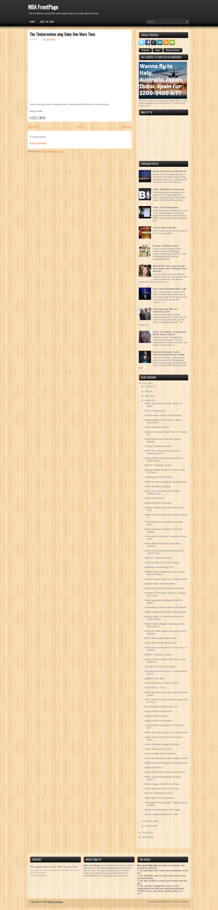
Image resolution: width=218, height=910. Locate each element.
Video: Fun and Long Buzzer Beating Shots (165, 482)
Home (32, 21)
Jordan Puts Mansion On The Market (162, 809)
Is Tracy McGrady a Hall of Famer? (161, 683)
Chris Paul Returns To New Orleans (161, 562)
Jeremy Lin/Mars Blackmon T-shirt (161, 814)
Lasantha (184, 902)
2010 (145, 837)
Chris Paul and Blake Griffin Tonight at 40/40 (166, 758)
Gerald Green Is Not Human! (158, 711)
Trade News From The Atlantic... (160, 798)
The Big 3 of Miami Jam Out (158, 446)
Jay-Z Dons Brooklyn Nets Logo (169, 289)
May (147, 391)
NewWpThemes (163, 902)
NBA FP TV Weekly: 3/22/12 (158, 558)
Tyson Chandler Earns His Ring (159, 753)
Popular (145, 50)
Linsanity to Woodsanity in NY (159, 567)
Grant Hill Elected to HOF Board (169, 171)
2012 (145, 383)
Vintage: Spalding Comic (166, 245)
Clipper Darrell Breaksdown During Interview (166, 763)
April (147, 396)
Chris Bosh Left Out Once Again (160, 666)
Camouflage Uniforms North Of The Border (165, 607)
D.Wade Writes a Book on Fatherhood (163, 415)
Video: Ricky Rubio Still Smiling (159, 643)
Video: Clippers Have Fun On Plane (161, 784)
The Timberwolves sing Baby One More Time (62, 34)
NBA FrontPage (43, 7)
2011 (145, 832)
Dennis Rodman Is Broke (156, 427)
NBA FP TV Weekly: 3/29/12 (158, 465)
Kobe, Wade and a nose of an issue (161, 788)
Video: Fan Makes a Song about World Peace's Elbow (169, 333)
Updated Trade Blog (154, 678)
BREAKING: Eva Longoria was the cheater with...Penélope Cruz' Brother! (170, 268)
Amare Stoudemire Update (157, 486)
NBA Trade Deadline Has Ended (160, 638)
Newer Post (33, 127)
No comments (49, 39)
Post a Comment (38, 143)
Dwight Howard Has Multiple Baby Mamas (165, 612)
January (149, 825)
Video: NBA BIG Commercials (168, 189)
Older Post (126, 127)
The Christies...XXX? (154, 687)
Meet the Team (47, 21)
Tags (157, 50)
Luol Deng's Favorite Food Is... (159, 477)
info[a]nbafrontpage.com (39, 875)
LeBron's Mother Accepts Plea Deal (161, 744)
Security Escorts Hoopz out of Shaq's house (165, 579)
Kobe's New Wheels (154, 498)
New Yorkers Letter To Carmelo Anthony (163, 588)
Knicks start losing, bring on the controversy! (166, 732)
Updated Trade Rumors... (156, 716)
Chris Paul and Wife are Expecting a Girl (165, 310)
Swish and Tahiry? (153, 767)
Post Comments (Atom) (52, 151)
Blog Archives (173, 50)
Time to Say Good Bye (164, 227)
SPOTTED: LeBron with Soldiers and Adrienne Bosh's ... (162, 452)
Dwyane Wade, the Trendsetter (159, 583)
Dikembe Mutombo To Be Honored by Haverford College (169, 353)
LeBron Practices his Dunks (158, 503)
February (149, 821)
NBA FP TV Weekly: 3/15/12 (158, 654)
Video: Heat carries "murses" (158, 749)
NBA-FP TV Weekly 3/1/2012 (158, 793)
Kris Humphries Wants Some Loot (160, 706)
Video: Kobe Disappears (165, 207)
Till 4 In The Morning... (155, 411)
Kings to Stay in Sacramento (158, 720)
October (149, 386)
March (148, 400)
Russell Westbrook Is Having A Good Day (164, 772)
